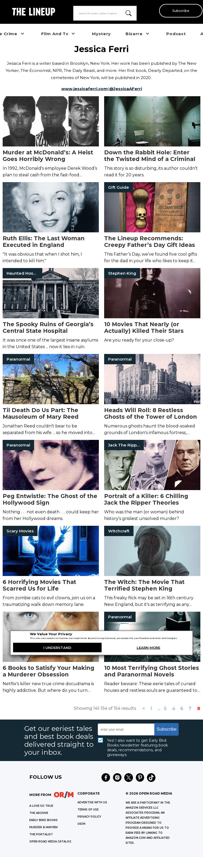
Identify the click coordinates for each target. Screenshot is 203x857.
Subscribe (179, 10)
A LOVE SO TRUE (41, 806)
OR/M (81, 824)
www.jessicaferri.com (84, 88)
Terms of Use (88, 809)
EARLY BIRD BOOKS (43, 820)
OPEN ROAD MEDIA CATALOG (50, 841)
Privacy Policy (89, 816)
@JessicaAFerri (125, 88)
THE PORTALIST (41, 834)
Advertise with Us (92, 802)
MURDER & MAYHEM (43, 827)
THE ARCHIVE (38, 813)
